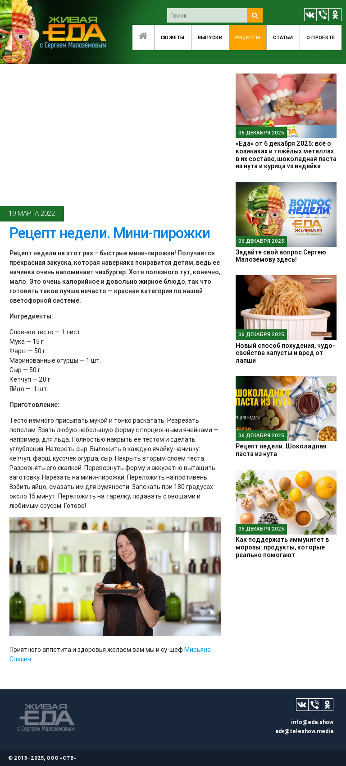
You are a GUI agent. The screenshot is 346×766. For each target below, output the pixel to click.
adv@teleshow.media (304, 731)
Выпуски (210, 37)
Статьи (283, 37)
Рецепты (247, 37)
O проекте (320, 37)
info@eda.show (312, 722)
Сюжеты (173, 37)
